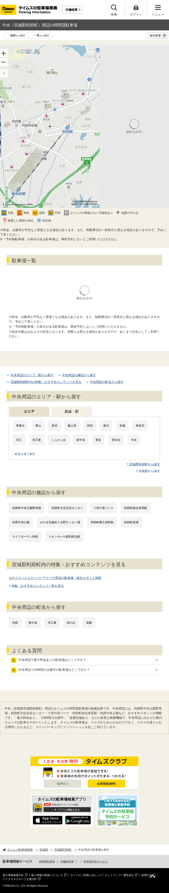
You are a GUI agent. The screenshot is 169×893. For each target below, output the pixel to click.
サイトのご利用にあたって (86, 875)
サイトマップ (113, 875)
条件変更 (158, 35)
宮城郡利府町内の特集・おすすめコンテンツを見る (46, 382)
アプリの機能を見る (69, 809)
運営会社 (128, 875)
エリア (29, 411)
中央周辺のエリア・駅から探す (32, 375)
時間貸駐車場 (47, 861)
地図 (17, 35)
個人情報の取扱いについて (47, 875)
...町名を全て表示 (24, 454)
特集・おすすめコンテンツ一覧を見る (37, 586)
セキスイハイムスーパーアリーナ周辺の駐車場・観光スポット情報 (55, 578)
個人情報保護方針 (13, 875)
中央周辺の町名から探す (107, 382)
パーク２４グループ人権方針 (20, 879)
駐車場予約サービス (96, 861)
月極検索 (71, 9)
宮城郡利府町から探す (144, 464)
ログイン (62, 783)
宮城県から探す (149, 471)
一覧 (41, 35)
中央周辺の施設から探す (79, 375)
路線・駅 (72, 411)
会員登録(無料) (106, 783)
